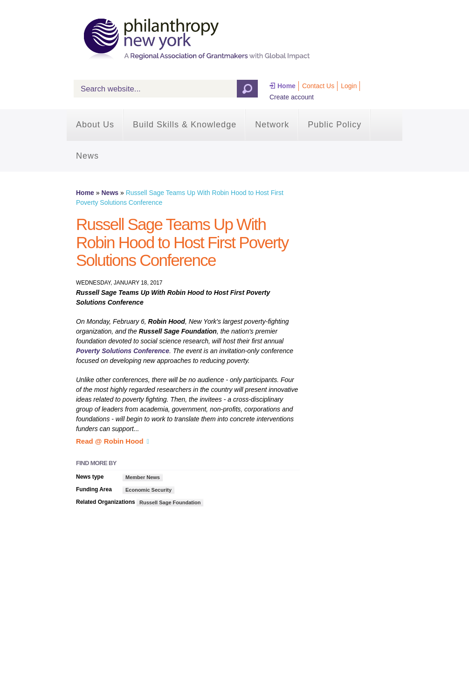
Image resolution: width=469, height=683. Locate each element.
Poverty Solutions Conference (122, 351)
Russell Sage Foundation (169, 502)
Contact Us (318, 86)
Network (272, 124)
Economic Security (148, 490)
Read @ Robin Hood (110, 441)
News (87, 155)
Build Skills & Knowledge (184, 124)
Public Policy (334, 124)
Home (286, 86)
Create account (291, 97)
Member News (142, 477)
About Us (95, 124)
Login (349, 86)
